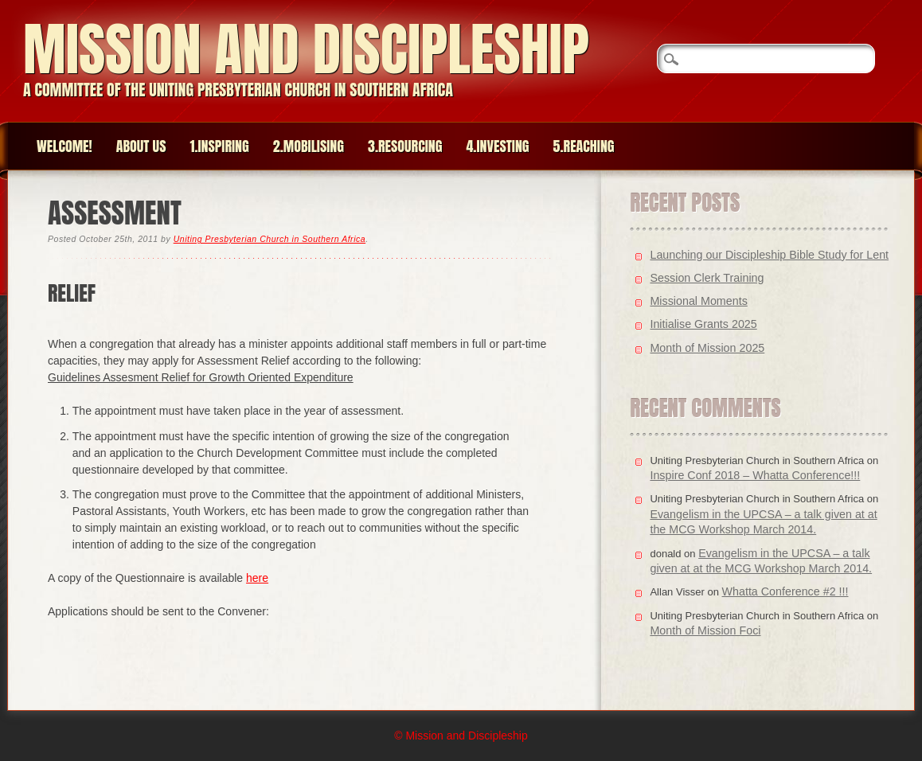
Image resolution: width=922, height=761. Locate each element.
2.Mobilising (308, 146)
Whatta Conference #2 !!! (785, 591)
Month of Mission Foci (705, 630)
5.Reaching (584, 146)
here (257, 578)
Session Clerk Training (707, 277)
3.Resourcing (405, 146)
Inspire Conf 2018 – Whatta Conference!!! (755, 475)
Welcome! (64, 146)
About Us (141, 146)
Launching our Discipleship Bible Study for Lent (769, 254)
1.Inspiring (218, 146)
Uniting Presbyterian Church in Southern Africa (269, 239)
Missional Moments (698, 301)
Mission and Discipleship (306, 49)
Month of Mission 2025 (707, 347)
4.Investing (497, 146)
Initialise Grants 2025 (703, 324)
